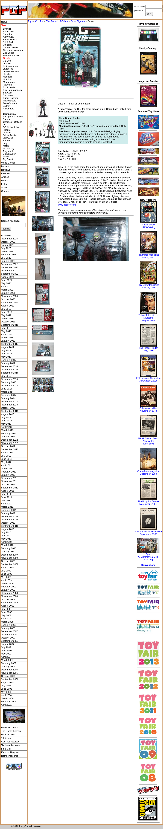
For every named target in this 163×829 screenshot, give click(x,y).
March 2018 (7, 337)
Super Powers (10, 98)
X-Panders (8, 108)
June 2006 (6, 688)
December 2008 (9, 593)
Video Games (8, 162)
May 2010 (6, 538)
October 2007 (8, 637)
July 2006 (6, 685)
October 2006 (8, 676)
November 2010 (9, 519)
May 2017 (6, 356)
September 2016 (10, 372)
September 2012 (10, 449)
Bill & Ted (8, 42)
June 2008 (6, 612)
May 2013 (6, 423)
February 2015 (8, 382)
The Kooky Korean (11, 731)
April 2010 (6, 542)
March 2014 (7, 392)
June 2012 (6, 459)
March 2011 (7, 506)
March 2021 (7, 289)
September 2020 (10, 302)
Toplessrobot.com (10, 745)
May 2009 (6, 577)
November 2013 (9, 404)
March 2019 (7, 318)
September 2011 (10, 487)
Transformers (10, 103)
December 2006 (9, 669)
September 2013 (10, 411)
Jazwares (8, 138)
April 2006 (6, 695)
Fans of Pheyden (10, 752)
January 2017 (8, 363)
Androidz (7, 34)
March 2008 (7, 621)
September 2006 (10, 679)
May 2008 (6, 615)
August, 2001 (148, 320)
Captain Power (10, 47)
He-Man (7, 74)
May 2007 (6, 653)
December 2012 (9, 439)
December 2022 (9, 264)
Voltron (6, 106)
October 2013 (8, 408)
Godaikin (7, 63)
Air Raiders (9, 31)
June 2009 (6, 574)
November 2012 (9, 443)
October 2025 (8, 242)
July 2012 (6, 455)
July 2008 (6, 609)
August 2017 (7, 347)
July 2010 (6, 532)
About (4, 187)
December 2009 (9, 554)
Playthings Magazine (148, 254)
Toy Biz (7, 156)
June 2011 (6, 497)
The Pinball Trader (148, 348)
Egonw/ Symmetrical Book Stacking (148, 557)
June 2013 (6, 420)
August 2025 (7, 245)
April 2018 (6, 334)
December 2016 (9, 366)
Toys (30, 21)
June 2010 (6, 535)
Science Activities (148, 408)
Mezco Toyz (9, 148)
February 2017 (8, 360)
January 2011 (8, 513)
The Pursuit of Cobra (57, 21)
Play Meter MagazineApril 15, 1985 (148, 286)
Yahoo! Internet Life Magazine (148, 316)
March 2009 (7, 583)
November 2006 (9, 673)
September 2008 (10, 602)
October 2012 (8, 446)
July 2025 (6, 248)
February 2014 (8, 395)
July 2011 (6, 494)
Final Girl (6, 748)
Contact (5, 191)
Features (6, 173)
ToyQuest (8, 159)
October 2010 (8, 522)
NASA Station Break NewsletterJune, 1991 (148, 441)
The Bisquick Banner (148, 501)
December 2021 (9, 270)
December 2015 (9, 379)
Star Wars (8, 95)
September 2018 (10, 325)
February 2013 (8, 433)
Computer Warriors (13, 50)
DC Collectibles (11, 127)
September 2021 (10, 273)
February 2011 (8, 510)
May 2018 (6, 331)
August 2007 (7, 644)
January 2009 (8, 589)
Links (4, 184)
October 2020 (8, 299)
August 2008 (7, 605)
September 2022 (10, 267)
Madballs (7, 76)
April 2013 (6, 427)
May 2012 (6, 462)
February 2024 (8, 254)
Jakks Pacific (10, 135)
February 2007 (8, 663)
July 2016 (6, 376)
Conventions (148, 565)
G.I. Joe (39, 21)
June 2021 (6, 280)
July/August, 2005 (148, 380)
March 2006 (7, 698)
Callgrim (7, 44)
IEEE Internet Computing (148, 378)
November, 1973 (148, 411)
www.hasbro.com (67, 204)
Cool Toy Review (10, 741)
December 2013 (9, 401)
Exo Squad (8, 52)
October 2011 (8, 484)
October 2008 (8, 599)
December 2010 (9, 516)
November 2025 (9, 238)
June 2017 (6, 353)
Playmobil (8, 151)
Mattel (6, 146)
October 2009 (8, 561)
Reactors (7, 84)
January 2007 (8, 666)
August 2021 (7, 277)
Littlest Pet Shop (11, 71)
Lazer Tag (8, 68)
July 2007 (6, 647)
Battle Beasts (10, 39)
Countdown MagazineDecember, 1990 (148, 472)
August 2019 (7, 305)
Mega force (9, 82)
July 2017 (6, 350)
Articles (5, 177)
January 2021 (8, 293)
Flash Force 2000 (12, 55)
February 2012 (8, 471)
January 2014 (8, 398)
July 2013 (6, 417)
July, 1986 (148, 350)
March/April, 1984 (148, 504)
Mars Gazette (8, 734)
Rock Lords (9, 87)
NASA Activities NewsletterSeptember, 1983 (148, 532)
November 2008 (9, 596)
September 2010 (10, 526)
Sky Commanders (12, 90)
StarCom (7, 92)
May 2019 (6, 315)
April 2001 (6, 704)
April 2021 (6, 286)
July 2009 (6, 570)
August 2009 (7, 567)
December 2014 (9, 385)
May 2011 (6, 500)
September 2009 (10, 564)
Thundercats (9, 100)
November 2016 (9, 369)
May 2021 (6, 283)
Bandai (6, 119)
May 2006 (6, 692)
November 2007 (9, 634)
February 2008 (8, 625)
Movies (5, 166)
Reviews (5, 169)
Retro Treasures (9, 756)
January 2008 (8, 628)
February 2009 (8, 586)
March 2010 (7, 545)
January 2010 (8, 551)
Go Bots (7, 60)
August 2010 (7, 529)
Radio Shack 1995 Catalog (148, 226)
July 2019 (6, 309)
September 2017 (10, 344)
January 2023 (8, 261)
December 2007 (9, 631)
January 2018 (8, 340)
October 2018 (8, 321)
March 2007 (7, 660)
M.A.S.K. (7, 79)
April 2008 (6, 618)
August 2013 (7, 414)
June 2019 (6, 312)
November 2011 (9, 481)
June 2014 (6, 388)
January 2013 (8, 436)
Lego (5, 143)
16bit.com (6, 738)
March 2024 (7, 251)
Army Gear (8, 36)
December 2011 (9, 478)
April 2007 (6, 657)
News (4, 21)
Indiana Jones (10, 66)
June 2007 (6, 650)
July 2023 (6, 257)
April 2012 (6, 465)
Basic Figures (78, 21)
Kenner (7, 140)
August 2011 (7, 491)
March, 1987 (148, 257)
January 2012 (8, 475)
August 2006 (7, 682)
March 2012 (7, 468)
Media (4, 180)
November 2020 (9, 296)
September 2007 (10, 641)
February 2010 (8, 548)
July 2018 (6, 328)
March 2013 (7, 430)
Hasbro (7, 130)
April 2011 (6, 503)
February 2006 (8, 701)
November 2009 (9, 558)
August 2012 (7, 452)
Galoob (7, 132)
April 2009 (6, 580)
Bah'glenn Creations (13, 116)
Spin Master (9, 154)
